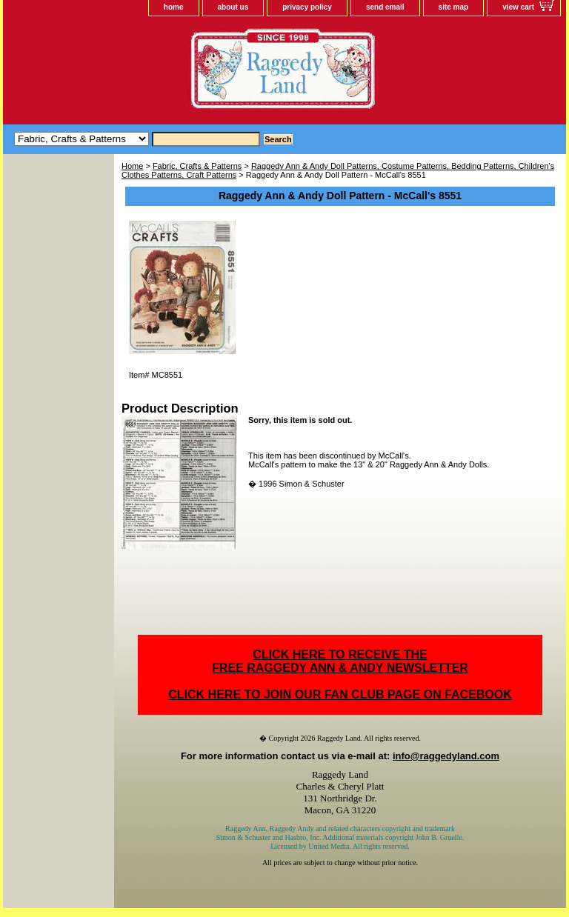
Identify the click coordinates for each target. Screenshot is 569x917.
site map (454, 7)
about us (233, 7)
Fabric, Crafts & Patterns (197, 165)
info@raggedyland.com (446, 755)
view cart (518, 7)
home (174, 7)
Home (132, 165)
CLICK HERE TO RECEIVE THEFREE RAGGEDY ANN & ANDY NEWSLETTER (340, 661)
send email (385, 7)
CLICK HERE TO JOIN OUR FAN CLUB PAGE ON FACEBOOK (339, 694)
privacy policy (307, 7)
